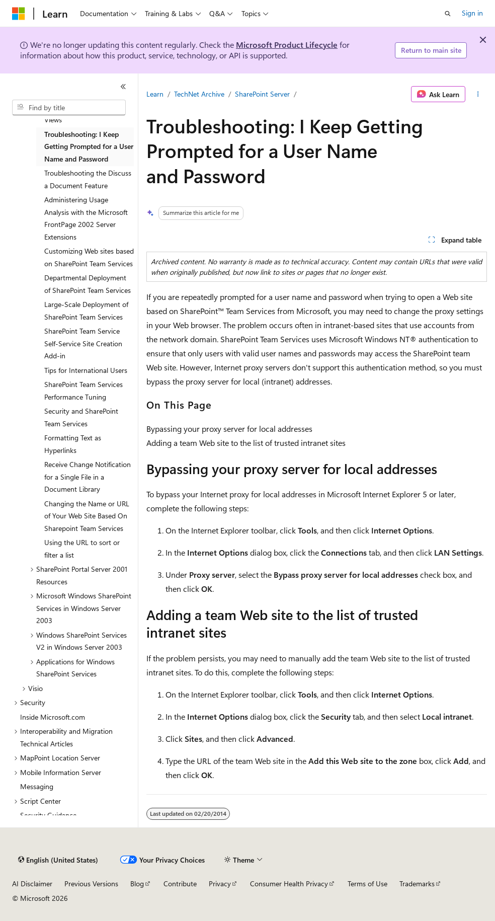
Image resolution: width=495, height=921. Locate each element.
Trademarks (417, 883)
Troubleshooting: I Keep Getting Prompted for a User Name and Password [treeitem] (88, 146)
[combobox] (69, 108)
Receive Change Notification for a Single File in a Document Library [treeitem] (87, 476)
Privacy (220, 883)
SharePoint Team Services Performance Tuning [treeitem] (83, 390)
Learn (154, 94)
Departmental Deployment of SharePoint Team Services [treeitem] (87, 284)
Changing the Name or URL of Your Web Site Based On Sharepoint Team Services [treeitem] (86, 516)
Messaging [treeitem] (36, 786)
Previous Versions (91, 883)
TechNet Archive (199, 94)
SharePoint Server (262, 94)
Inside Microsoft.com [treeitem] (52, 717)
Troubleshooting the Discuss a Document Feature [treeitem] (87, 179)
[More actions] (478, 94)
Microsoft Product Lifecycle (287, 44)
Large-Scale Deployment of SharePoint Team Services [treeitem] (86, 310)
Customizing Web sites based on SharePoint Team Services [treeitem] (89, 257)
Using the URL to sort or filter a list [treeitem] (82, 549)
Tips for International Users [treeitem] (85, 370)
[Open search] (448, 14)
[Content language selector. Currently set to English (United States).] (58, 860)
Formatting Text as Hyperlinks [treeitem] (72, 444)
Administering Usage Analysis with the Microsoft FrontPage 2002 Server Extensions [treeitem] (86, 218)
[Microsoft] (18, 13)
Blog (137, 883)
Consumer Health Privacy (289, 883)
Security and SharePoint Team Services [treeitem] (81, 417)
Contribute (180, 883)
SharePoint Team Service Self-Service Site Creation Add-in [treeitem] (83, 343)
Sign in (472, 13)
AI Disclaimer (32, 883)
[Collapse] (123, 87)
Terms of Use (367, 883)
